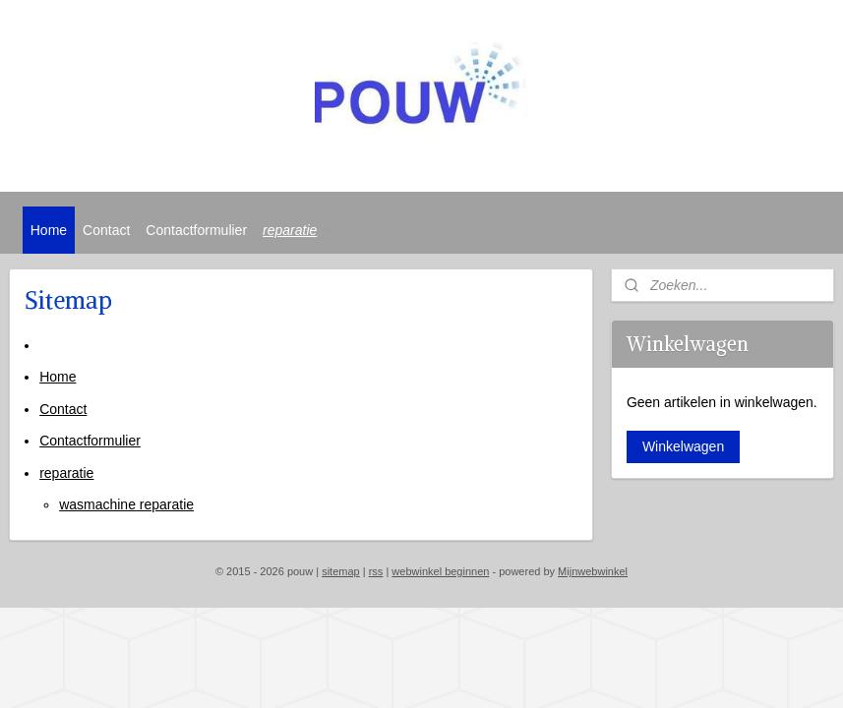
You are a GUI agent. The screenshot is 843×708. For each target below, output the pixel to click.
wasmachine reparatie (126, 504)
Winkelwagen (683, 446)
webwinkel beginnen (440, 571)
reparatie (299, 230)
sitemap (341, 571)
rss (376, 571)
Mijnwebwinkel (593, 571)
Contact (106, 230)
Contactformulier (196, 230)
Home (48, 230)
